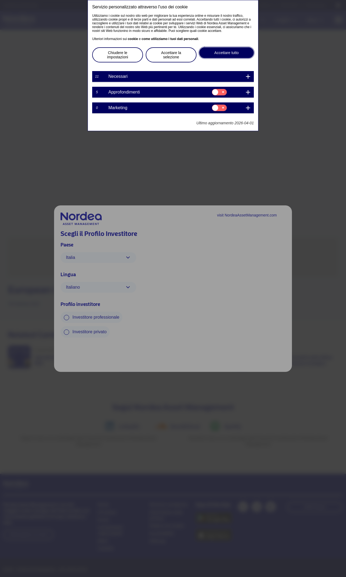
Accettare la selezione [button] (171, 55)
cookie (133, 39)
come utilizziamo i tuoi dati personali (170, 39)
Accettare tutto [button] (226, 53)
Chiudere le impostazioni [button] (117, 55)
